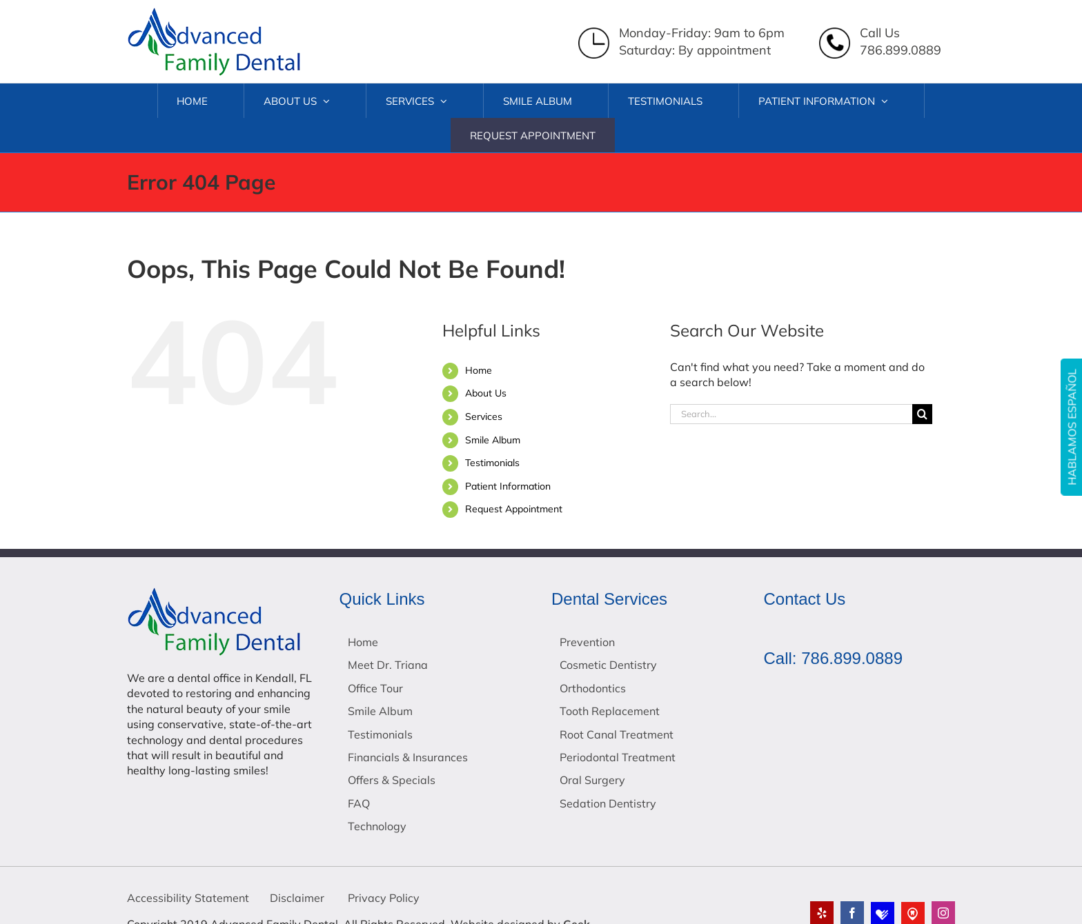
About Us (485, 393)
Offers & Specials (391, 780)
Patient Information (508, 486)
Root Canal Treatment (616, 734)
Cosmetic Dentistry (608, 665)
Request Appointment (513, 509)
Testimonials (492, 462)
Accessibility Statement (188, 898)
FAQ (359, 803)
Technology (377, 826)
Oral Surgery (592, 780)
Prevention (587, 642)
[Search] (922, 414)
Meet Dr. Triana (388, 665)
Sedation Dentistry (608, 803)
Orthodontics (593, 688)
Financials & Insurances (408, 757)
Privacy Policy (382, 898)
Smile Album (492, 440)
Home (478, 370)
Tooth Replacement (610, 711)
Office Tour (375, 688)
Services (483, 416)
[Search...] (791, 414)
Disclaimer (297, 898)
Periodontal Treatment (618, 757)
